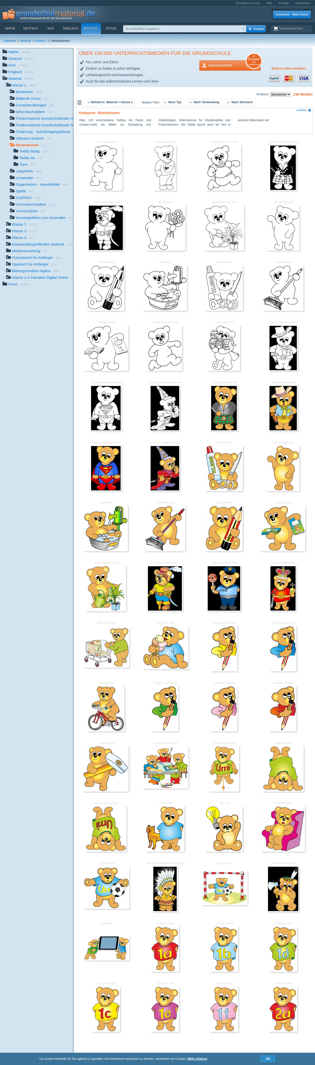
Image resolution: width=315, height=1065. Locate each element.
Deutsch (30, 28)
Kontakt (284, 3)
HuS (50, 28)
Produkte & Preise (248, 3)
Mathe (10, 28)
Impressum (303, 3)
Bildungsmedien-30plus (32, 271)
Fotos (111, 28)
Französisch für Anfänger (34, 258)
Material (91, 28)
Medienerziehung (26, 251)
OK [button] (268, 1059)
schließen (303, 110)
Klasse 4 (20, 238)
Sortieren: (263, 94)
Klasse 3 (21, 231)
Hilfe (269, 3)
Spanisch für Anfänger (31, 265)
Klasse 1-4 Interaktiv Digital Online (40, 278)
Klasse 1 (41, 41)
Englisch (70, 28)
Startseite (9, 41)
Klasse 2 (21, 225)
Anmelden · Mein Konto (292, 14)
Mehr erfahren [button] (197, 1059)
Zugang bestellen (234, 64)
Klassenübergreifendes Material (40, 245)
